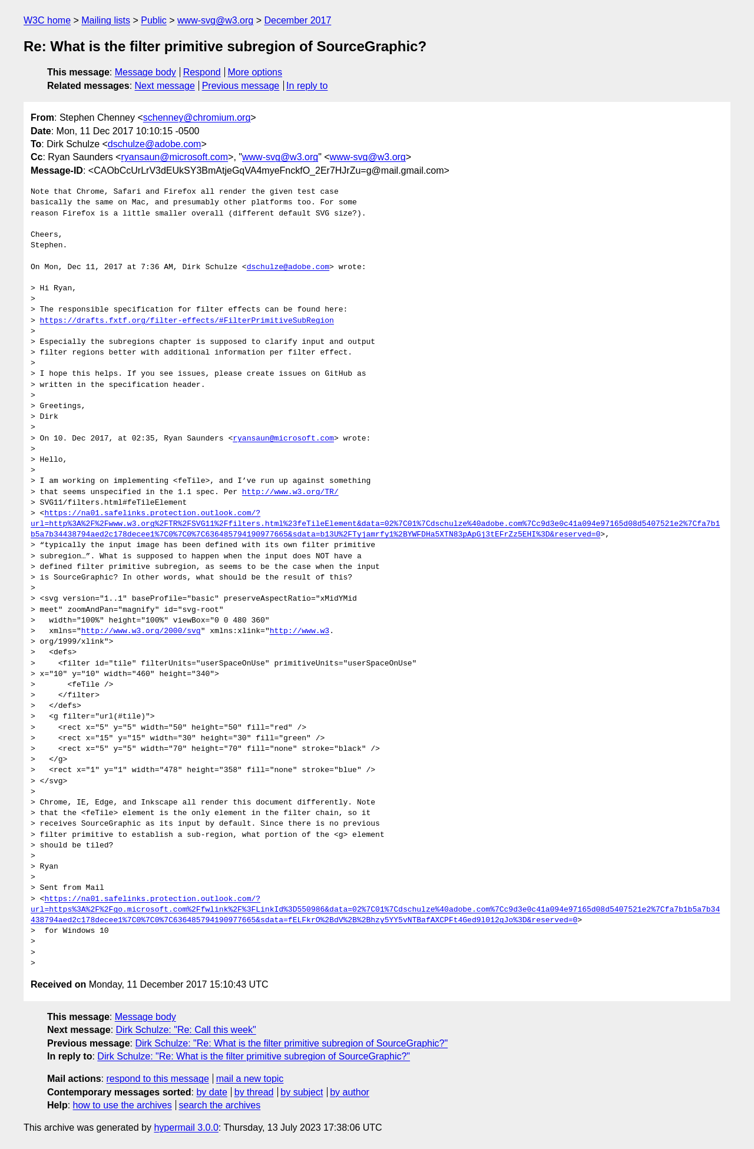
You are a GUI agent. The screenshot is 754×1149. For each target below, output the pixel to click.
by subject (301, 1092)
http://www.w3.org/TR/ (290, 492)
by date (211, 1092)
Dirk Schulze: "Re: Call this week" (186, 1030)
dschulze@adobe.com (154, 144)
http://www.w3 (299, 631)
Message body (145, 72)
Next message (165, 86)
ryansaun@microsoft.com (174, 157)
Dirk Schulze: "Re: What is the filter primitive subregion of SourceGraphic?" (291, 1043)
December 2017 (297, 20)
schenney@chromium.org (197, 117)
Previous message (241, 86)
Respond (202, 72)
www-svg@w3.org (215, 20)
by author (349, 1092)
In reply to (307, 86)
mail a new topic (250, 1079)
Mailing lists (105, 20)
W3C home (47, 20)
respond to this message (157, 1079)
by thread (254, 1092)
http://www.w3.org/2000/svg (141, 631)
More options (255, 72)
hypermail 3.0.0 (186, 1127)
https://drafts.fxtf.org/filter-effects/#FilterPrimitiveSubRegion (187, 321)
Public (154, 20)
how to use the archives (122, 1105)
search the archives (220, 1105)
